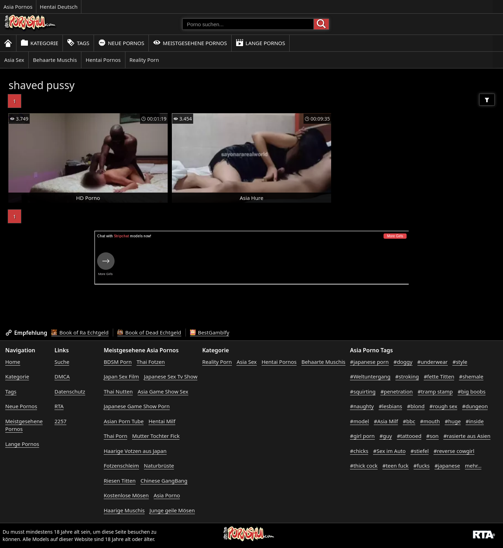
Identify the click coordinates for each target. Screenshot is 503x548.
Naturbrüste (159, 465)
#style (459, 361)
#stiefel (419, 450)
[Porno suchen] (248, 24)
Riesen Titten (120, 480)
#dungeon (475, 406)
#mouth (430, 421)
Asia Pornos (17, 6)
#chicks (359, 450)
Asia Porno (167, 495)
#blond (415, 406)
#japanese (447, 465)
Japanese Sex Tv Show (170, 376)
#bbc (409, 421)
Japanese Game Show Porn (137, 406)
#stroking (407, 376)
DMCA (62, 376)
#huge (453, 421)
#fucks (422, 465)
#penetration (396, 391)
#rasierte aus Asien (466, 435)
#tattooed (409, 435)
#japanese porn (369, 361)
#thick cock (364, 465)
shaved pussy (41, 85)
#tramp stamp (435, 391)
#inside (475, 421)
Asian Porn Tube (124, 421)
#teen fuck (395, 465)
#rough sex (443, 406)
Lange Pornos (260, 42)
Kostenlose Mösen (126, 495)
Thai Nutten (118, 391)
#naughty (362, 406)
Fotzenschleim (121, 465)
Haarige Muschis (124, 510)
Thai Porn (115, 435)
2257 (60, 421)
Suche (61, 361)
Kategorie (39, 42)
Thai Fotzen (151, 361)
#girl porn (362, 435)
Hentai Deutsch (59, 6)
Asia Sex (14, 59)
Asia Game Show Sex (163, 391)
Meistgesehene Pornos (190, 42)
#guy (385, 435)
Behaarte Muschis (55, 59)
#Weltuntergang (370, 376)
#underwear (432, 361)
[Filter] (487, 100)
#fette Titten (439, 376)
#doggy (403, 361)
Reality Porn (144, 59)
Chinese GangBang (163, 480)
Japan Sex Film (121, 376)
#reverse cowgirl (453, 450)
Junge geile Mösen (172, 510)
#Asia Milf (386, 421)
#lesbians (390, 406)
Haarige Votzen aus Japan (135, 450)
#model (359, 421)
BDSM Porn (118, 361)
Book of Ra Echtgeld (80, 332)
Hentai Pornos (103, 59)
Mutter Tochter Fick (156, 435)
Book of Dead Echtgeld (149, 332)
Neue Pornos (121, 42)
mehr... (473, 465)
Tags (78, 42)
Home (12, 361)
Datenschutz (69, 391)
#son (432, 435)
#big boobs (472, 391)
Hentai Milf (161, 421)
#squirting (363, 391)
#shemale (471, 376)
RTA (59, 406)
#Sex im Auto (389, 450)
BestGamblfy (209, 332)
